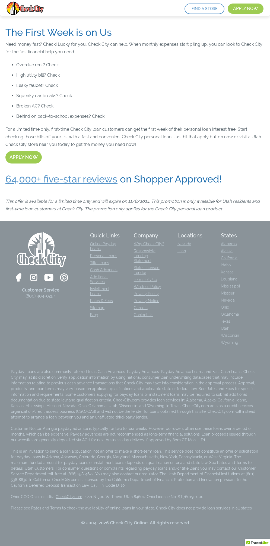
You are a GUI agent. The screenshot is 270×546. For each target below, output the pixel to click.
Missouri (228, 293)
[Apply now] (23, 157)
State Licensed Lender (147, 270)
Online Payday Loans (103, 246)
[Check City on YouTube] (48, 277)
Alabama (229, 244)
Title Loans (99, 263)
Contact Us (143, 315)
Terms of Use (145, 279)
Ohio (225, 307)
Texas (226, 321)
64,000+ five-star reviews (61, 179)
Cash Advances (103, 270)
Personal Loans (103, 256)
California (229, 258)
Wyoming (229, 342)
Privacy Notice (146, 301)
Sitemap (97, 308)
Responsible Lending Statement (144, 256)
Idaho (226, 265)
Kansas (227, 272)
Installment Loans (99, 291)
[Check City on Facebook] (18, 277)
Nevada (184, 244)
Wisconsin (230, 335)
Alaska (227, 251)
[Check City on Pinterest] (64, 277)
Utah (181, 251)
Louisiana (229, 279)
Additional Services (99, 279)
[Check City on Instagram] (33, 277)
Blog (94, 315)
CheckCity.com (69, 497)
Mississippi (230, 286)
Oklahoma (230, 314)
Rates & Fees (101, 301)
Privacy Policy (146, 294)
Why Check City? (149, 244)
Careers (141, 308)
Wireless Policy (147, 287)
